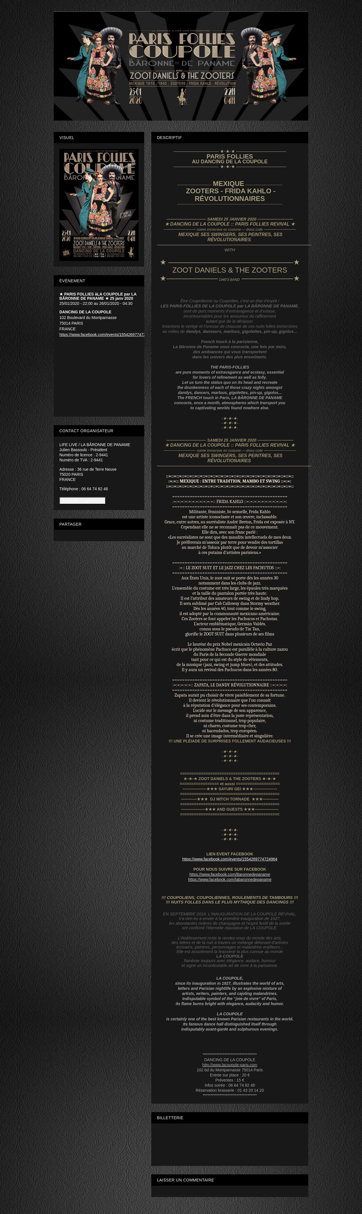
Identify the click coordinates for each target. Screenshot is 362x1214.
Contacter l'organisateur (83, 500)
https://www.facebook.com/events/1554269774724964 (229, 859)
